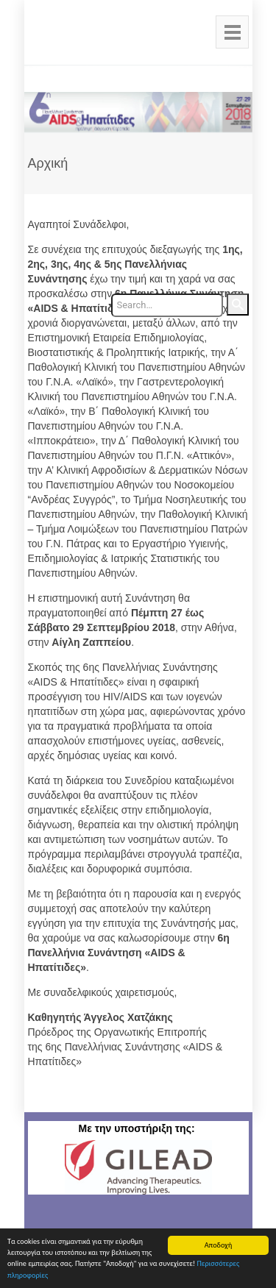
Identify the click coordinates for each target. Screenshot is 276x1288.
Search (238, 304)
